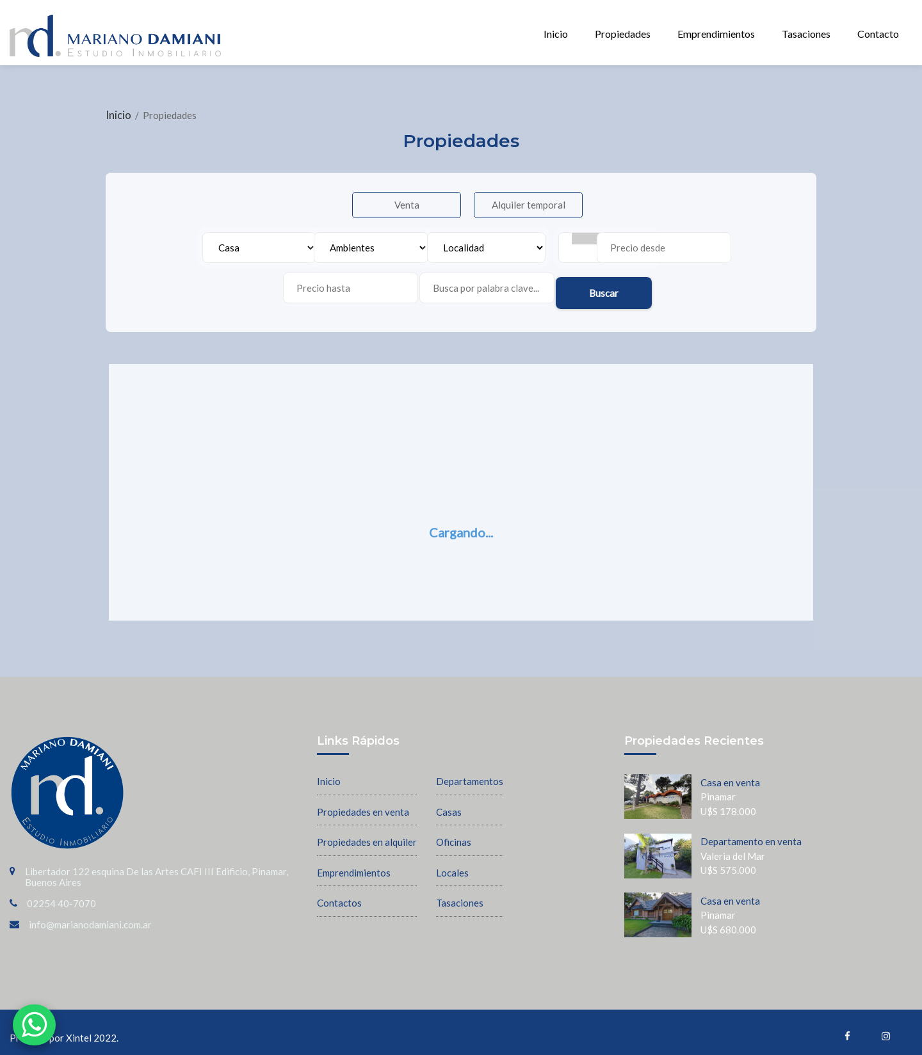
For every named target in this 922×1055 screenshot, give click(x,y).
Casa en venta (730, 774)
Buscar (670, 281)
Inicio (556, 34)
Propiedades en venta (363, 803)
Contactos (339, 895)
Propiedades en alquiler (367, 834)
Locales (452, 864)
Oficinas (453, 834)
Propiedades (623, 34)
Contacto (878, 34)
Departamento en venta (751, 833)
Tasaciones (806, 34)
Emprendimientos (716, 34)
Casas (449, 803)
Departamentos (469, 773)
